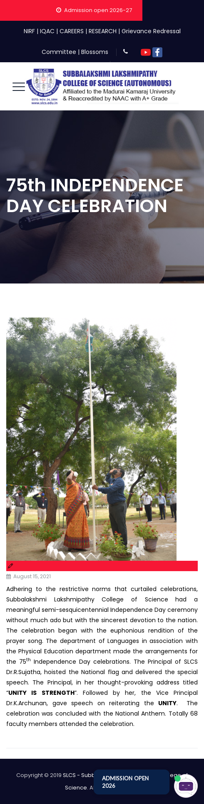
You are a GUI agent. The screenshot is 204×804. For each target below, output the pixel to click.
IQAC (47, 31)
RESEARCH (103, 31)
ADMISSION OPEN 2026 (125, 782)
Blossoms (94, 52)
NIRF (29, 31)
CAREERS (72, 31)
